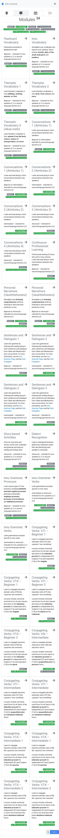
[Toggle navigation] (55, 3)
